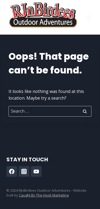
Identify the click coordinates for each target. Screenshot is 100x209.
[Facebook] (11, 171)
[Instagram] (24, 171)
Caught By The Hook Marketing (44, 195)
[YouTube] (36, 171)
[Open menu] (89, 17)
